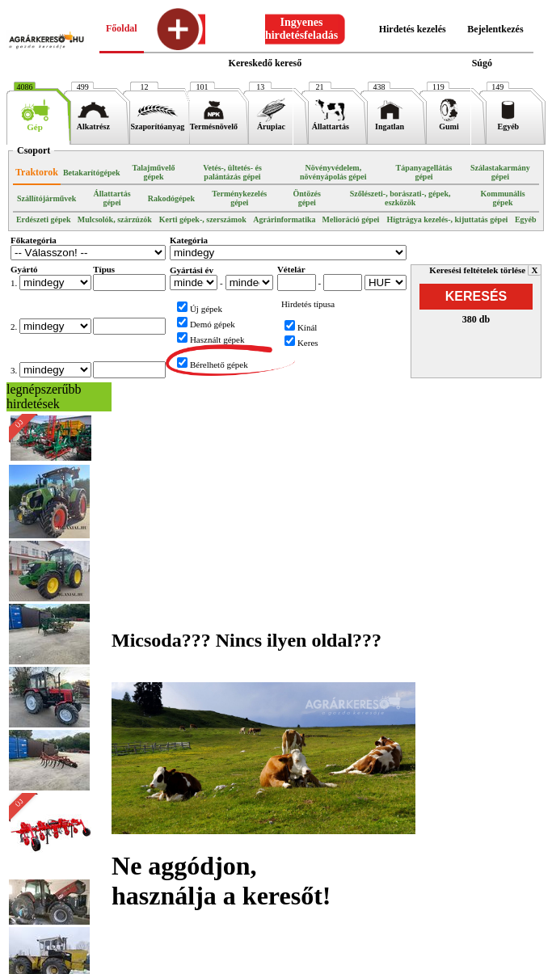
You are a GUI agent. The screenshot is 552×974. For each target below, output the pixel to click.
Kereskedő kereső (265, 63)
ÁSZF (292, 967)
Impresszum (120, 967)
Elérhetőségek (406, 967)
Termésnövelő (214, 123)
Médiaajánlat (187, 967)
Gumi (449, 123)
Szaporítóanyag (157, 123)
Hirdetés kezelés (412, 29)
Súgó (482, 63)
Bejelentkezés (495, 29)
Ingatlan (390, 123)
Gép (35, 123)
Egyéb (508, 123)
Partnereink (339, 967)
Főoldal (121, 28)
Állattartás (330, 123)
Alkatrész (93, 123)
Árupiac (271, 123)
